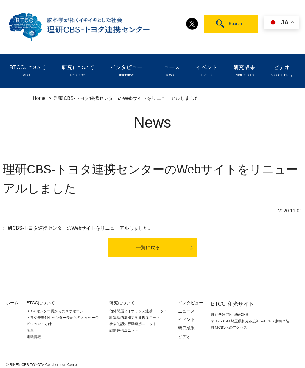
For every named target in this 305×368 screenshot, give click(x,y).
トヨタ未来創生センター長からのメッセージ (63, 318)
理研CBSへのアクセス (229, 327)
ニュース (169, 71)
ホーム (12, 302)
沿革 (30, 330)
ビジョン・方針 (39, 324)
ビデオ (281, 71)
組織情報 (34, 337)
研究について (78, 71)
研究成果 (244, 71)
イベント (206, 71)
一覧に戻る (148, 247)
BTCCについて (28, 71)
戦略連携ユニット (123, 330)
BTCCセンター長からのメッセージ (55, 311)
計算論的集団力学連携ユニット (134, 318)
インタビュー (126, 71)
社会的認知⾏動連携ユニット (132, 324)
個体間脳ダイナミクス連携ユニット (138, 311)
